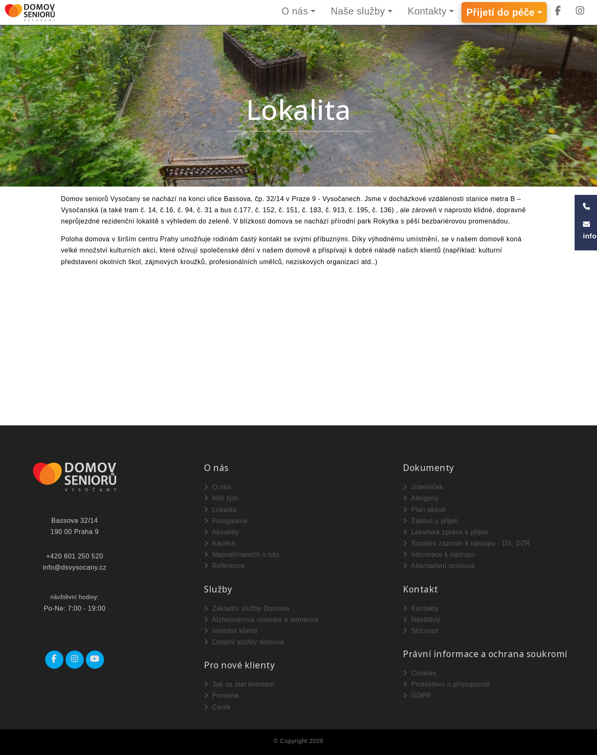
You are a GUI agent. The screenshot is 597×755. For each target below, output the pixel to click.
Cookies (420, 673)
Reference (224, 565)
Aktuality (221, 532)
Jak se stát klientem (239, 684)
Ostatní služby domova (244, 642)
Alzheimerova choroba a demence (261, 619)
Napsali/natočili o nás (241, 554)
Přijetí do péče (500, 12)
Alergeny (421, 498)
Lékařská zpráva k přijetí (445, 532)
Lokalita (220, 509)
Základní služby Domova (246, 608)
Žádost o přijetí (431, 520)
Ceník (217, 707)
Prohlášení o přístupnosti (446, 684)
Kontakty (427, 11)
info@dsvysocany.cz (75, 567)
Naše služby (358, 11)
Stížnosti (421, 630)
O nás (295, 11)
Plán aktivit (424, 509)
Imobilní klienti (230, 630)
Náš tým (221, 498)
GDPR (417, 695)
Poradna (221, 695)
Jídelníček (423, 486)
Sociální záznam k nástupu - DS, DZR (466, 543)
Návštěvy (421, 619)
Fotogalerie (226, 520)
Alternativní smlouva (439, 565)
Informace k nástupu (439, 554)
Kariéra (219, 543)
